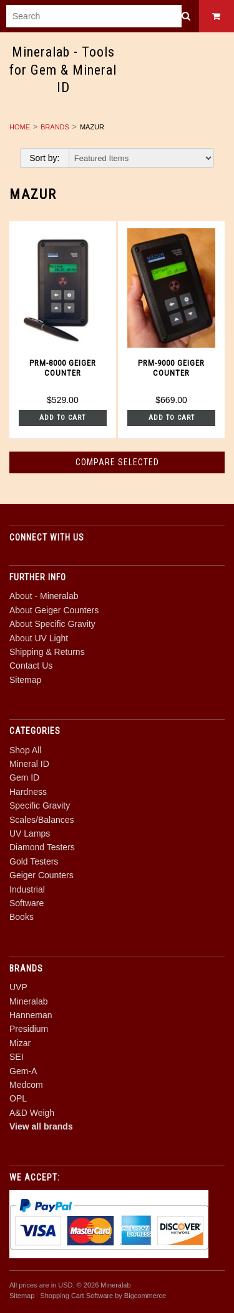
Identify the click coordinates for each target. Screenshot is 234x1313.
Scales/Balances (41, 820)
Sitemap (25, 680)
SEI (16, 1057)
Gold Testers (33, 861)
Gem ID (24, 777)
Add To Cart (62, 418)
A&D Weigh (31, 1113)
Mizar (20, 1043)
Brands (55, 127)
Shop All (25, 750)
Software (26, 903)
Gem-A (23, 1071)
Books (21, 917)
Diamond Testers (42, 847)
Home (19, 127)
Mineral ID (29, 764)
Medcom (26, 1085)
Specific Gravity (39, 805)
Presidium (28, 1029)
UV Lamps (29, 833)
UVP (18, 987)
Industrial (27, 889)
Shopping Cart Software (76, 1295)
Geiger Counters (41, 875)
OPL (18, 1098)
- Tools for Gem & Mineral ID (63, 69)
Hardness (28, 792)
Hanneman (30, 1015)
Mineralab (28, 1001)
